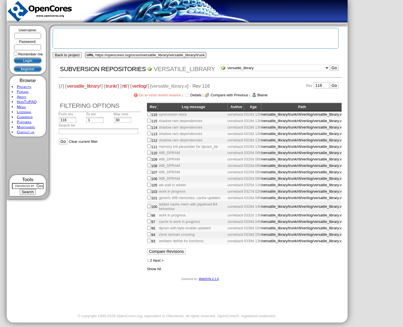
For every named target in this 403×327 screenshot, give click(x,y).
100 (154, 207)
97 (153, 222)
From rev (65, 114)
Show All (154, 269)
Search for (66, 125)
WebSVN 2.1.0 (209, 279)
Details (196, 95)
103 (154, 192)
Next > (158, 260)
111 (154, 147)
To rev (91, 114)
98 (153, 215)
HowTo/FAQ (27, 102)
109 (154, 159)
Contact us (25, 132)
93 (153, 241)
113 (154, 134)
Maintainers (26, 127)
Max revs (121, 114)
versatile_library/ (84, 86)
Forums (23, 92)
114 (154, 127)
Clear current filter (83, 141)
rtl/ (124, 86)
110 (154, 153)
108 (154, 166)
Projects (24, 87)
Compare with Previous (229, 95)
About (21, 97)
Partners (24, 122)
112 (154, 140)
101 (154, 198)
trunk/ (111, 86)
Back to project (67, 55)
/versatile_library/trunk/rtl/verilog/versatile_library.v (301, 114)
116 (154, 115)
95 (153, 228)
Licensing (24, 112)
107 (154, 172)
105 (154, 185)
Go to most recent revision (160, 95)
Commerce (25, 117)
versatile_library (184, 69)
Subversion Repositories (103, 69)
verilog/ (139, 86)
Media (21, 107)
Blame (262, 95)
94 (153, 235)
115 (154, 121)
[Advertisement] (27, 155)
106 (154, 179)
